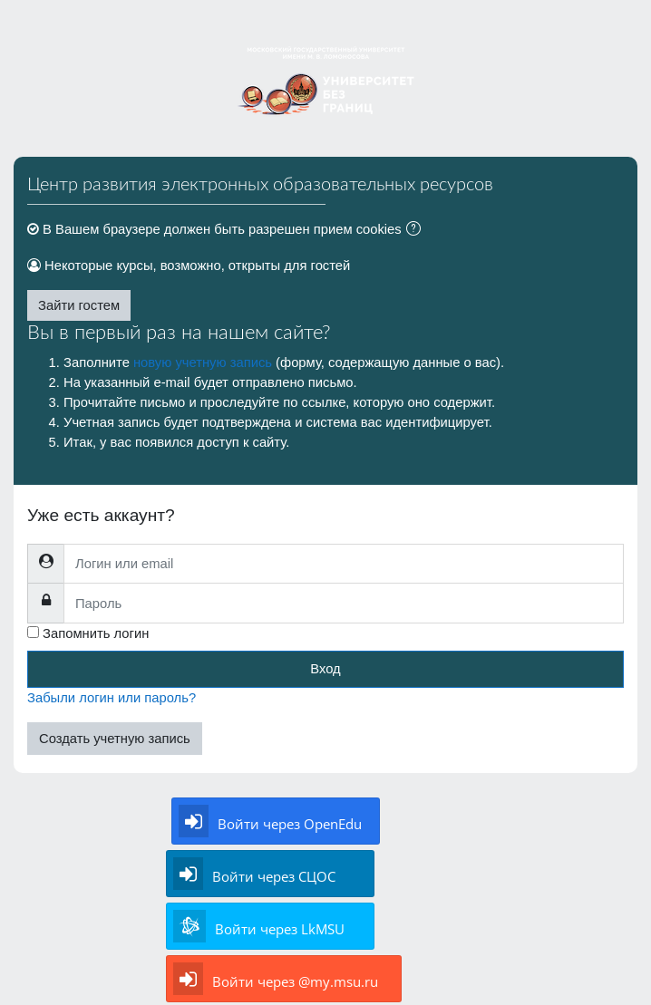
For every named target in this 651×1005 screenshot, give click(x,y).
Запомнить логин (96, 633)
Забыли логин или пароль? (111, 698)
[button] (417, 230)
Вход (325, 669)
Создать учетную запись (114, 738)
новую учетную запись (202, 362)
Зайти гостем (79, 305)
